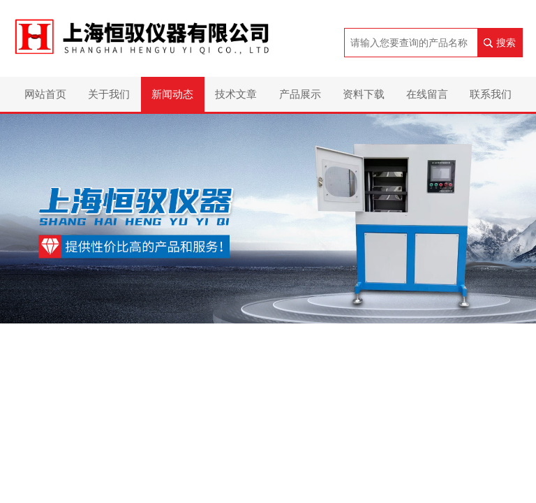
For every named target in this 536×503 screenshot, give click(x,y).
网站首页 (45, 94)
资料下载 (364, 94)
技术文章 (236, 94)
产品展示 (300, 94)
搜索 (506, 42)
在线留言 (427, 94)
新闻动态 (172, 94)
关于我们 (109, 94)
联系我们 (491, 94)
